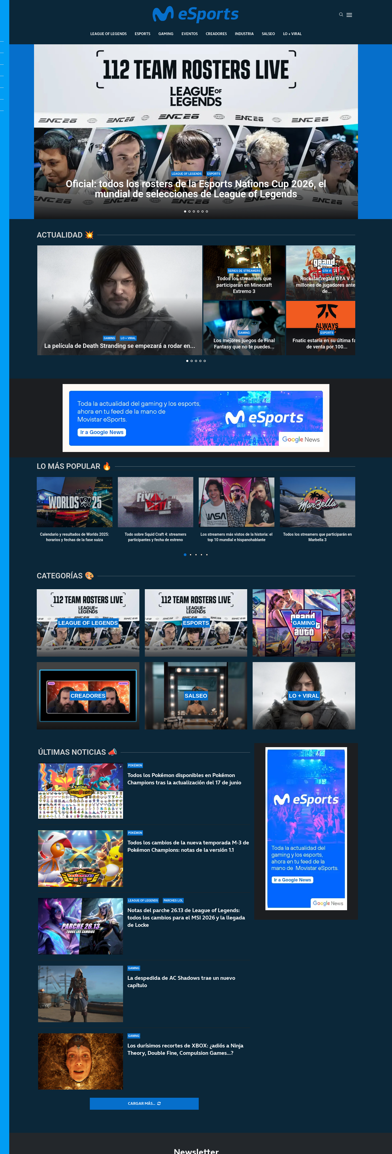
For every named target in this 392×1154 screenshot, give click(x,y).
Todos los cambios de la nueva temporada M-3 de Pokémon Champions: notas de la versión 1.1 (188, 846)
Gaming (165, 33)
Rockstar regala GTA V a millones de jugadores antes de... (327, 285)
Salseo (268, 33)
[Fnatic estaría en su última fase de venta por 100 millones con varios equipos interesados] (327, 328)
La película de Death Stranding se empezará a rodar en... (119, 345)
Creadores (216, 33)
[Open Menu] (349, 15)
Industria (244, 33)
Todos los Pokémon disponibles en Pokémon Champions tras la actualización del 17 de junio (184, 778)
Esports (142, 33)
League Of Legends (108, 33)
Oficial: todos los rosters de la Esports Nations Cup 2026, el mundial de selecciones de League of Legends (196, 189)
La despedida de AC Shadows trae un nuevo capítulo (181, 981)
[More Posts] (144, 1104)
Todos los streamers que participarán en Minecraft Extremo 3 (244, 285)
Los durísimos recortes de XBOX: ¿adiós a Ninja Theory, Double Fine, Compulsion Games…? (185, 1051)
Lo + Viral (292, 33)
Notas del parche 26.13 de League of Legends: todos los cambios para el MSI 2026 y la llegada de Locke (186, 917)
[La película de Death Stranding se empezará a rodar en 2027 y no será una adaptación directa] (119, 300)
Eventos (190, 33)
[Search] (341, 15)
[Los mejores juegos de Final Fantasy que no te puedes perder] (244, 328)
